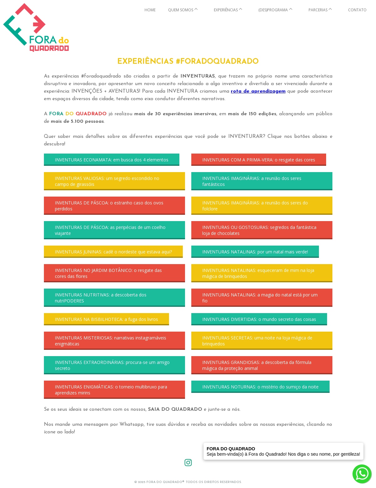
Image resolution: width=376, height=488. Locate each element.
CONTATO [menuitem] (357, 10)
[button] (111, 160)
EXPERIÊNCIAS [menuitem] (226, 10)
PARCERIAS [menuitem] (318, 10)
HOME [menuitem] (150, 10)
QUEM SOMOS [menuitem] (180, 10)
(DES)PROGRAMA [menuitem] (273, 10)
